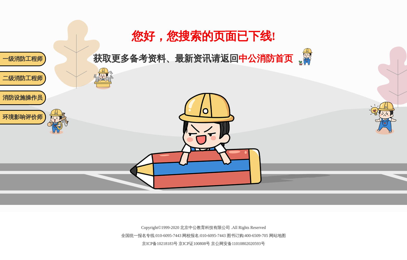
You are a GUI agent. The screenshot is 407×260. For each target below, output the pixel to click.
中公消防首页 (266, 59)
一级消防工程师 (23, 59)
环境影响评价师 (23, 117)
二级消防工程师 (23, 78)
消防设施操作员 (23, 97)
